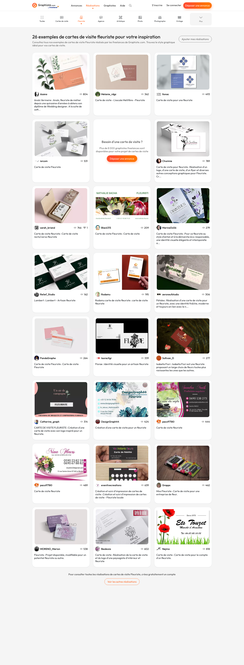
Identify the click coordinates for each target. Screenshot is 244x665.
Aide (122, 5)
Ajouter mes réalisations (195, 39)
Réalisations (93, 5)
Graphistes (110, 5)
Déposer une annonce (197, 5)
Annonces (76, 5)
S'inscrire (157, 5)
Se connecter (173, 5)
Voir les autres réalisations (122, 581)
